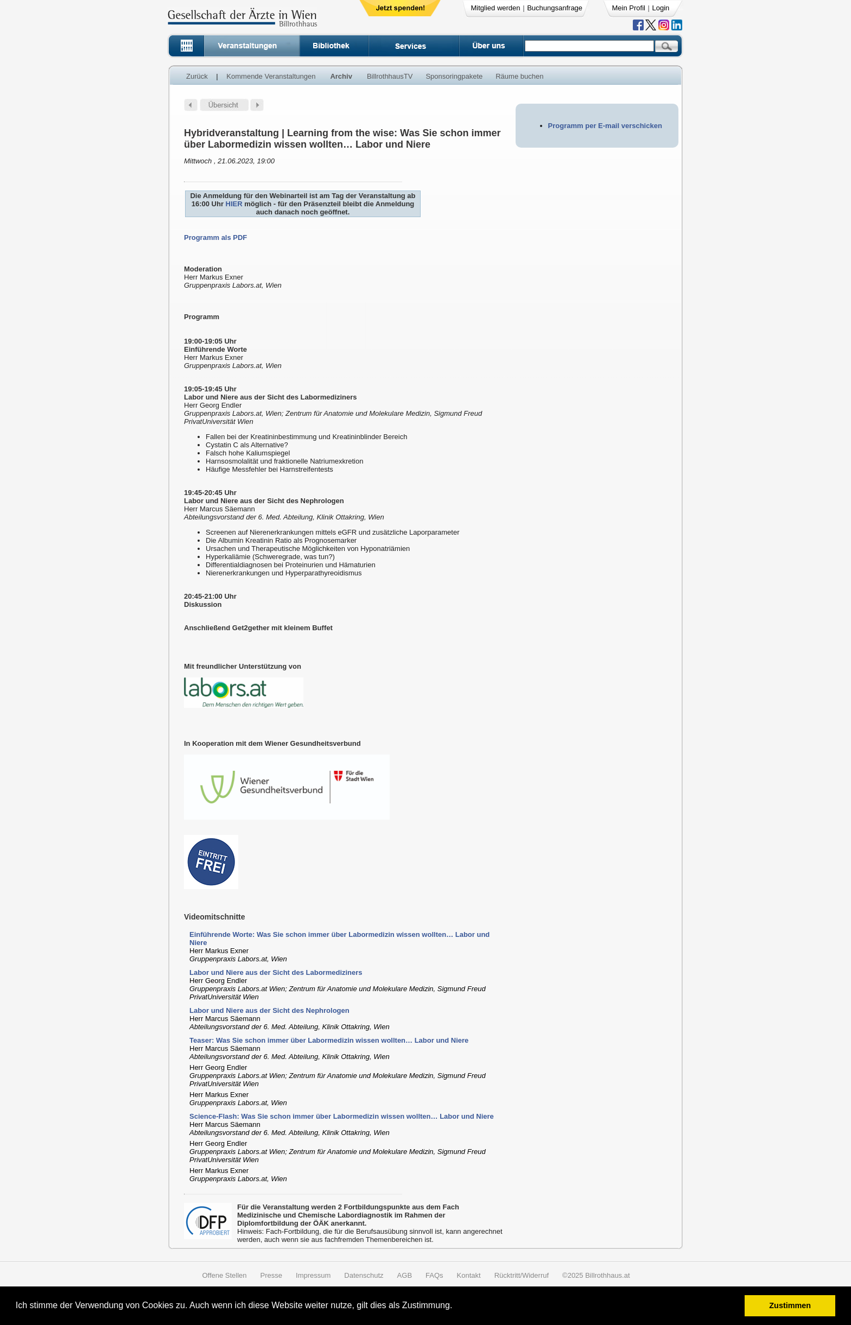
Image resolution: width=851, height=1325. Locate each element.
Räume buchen (519, 76)
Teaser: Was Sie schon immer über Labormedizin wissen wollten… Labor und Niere (328, 1040)
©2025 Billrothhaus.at (596, 1275)
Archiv (341, 76)
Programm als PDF (215, 237)
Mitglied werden (495, 8)
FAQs (434, 1275)
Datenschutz (363, 1275)
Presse (271, 1275)
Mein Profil (628, 8)
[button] (456, 1306)
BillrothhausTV (390, 76)
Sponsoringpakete (454, 76)
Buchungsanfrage (554, 8)
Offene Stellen (224, 1275)
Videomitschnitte (214, 916)
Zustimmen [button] (790, 1305)
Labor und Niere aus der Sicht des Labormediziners (276, 972)
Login (661, 8)
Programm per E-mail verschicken (605, 126)
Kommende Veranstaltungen (270, 76)
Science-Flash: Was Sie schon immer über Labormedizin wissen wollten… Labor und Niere (341, 1116)
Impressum (313, 1275)
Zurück (197, 76)
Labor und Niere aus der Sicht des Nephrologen (269, 1010)
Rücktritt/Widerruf (521, 1275)
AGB (404, 1275)
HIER (234, 204)
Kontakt (469, 1275)
